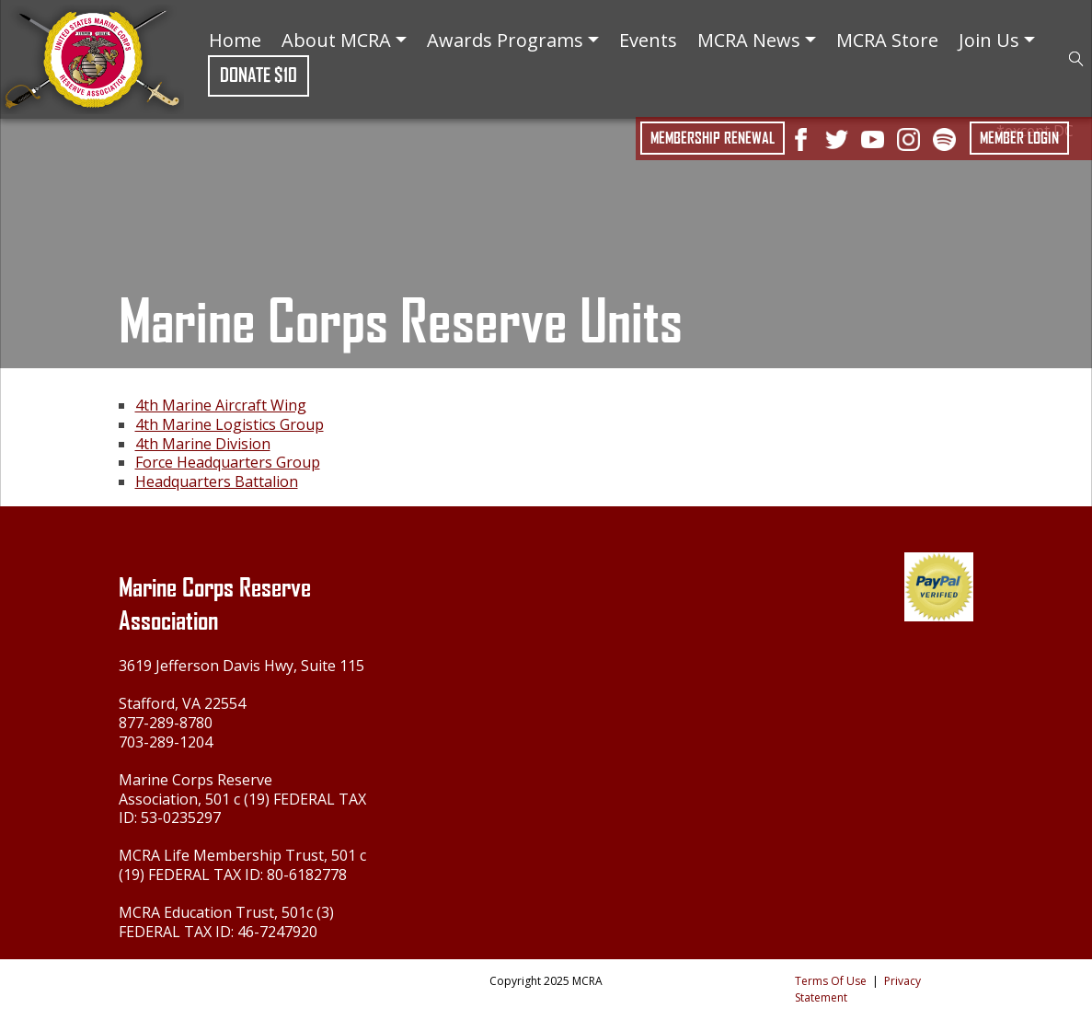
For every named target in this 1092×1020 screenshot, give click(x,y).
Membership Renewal (712, 138)
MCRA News (756, 40)
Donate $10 (258, 75)
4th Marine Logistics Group (229, 424)
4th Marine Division (202, 444)
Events (648, 40)
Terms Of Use (831, 981)
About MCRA (344, 40)
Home (235, 40)
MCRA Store (887, 40)
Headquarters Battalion (216, 481)
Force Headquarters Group (227, 462)
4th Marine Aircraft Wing (220, 405)
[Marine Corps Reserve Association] (92, 57)
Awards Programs (513, 40)
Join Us (997, 40)
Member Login (1019, 138)
